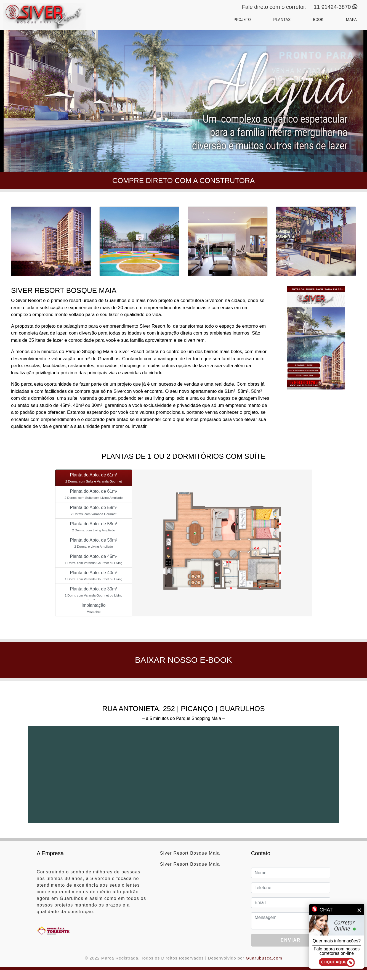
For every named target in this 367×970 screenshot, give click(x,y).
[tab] (93, 478)
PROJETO (242, 19)
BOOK (318, 19)
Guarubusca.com (264, 958)
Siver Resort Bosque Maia (190, 853)
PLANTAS (281, 19)
